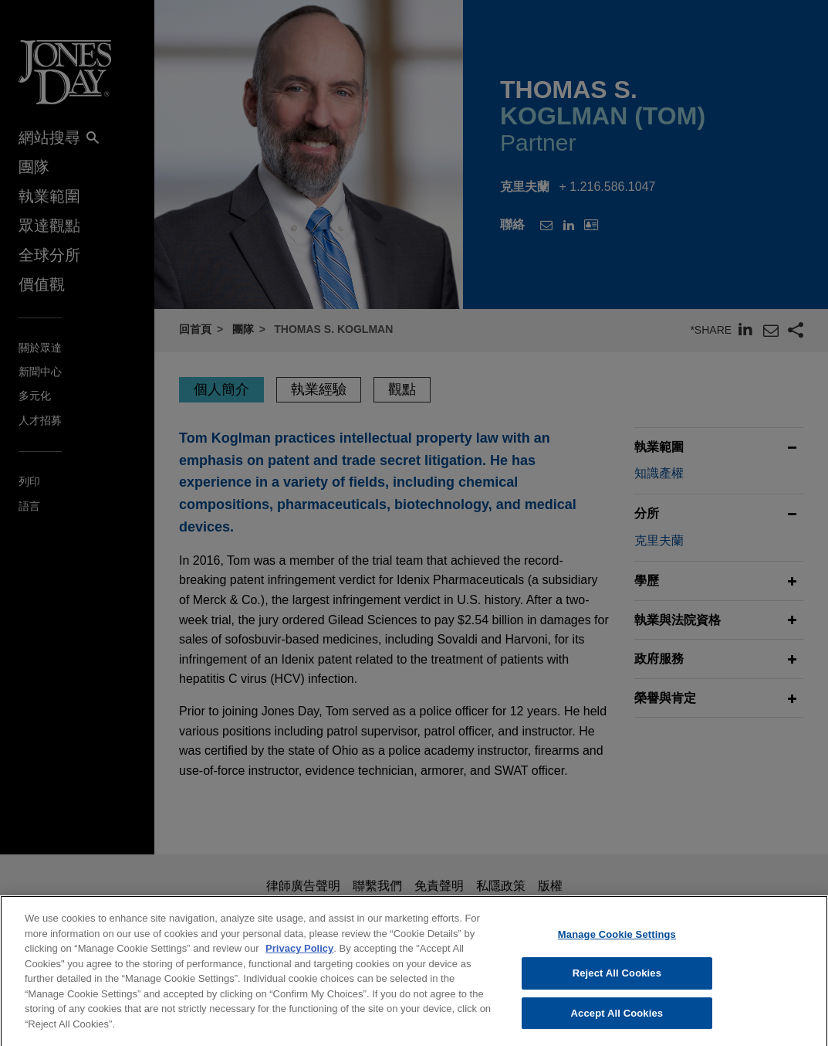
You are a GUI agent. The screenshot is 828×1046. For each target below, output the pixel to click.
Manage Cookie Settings (617, 945)
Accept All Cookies (617, 1024)
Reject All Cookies (617, 984)
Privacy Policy (299, 959)
